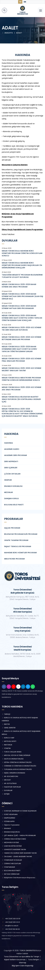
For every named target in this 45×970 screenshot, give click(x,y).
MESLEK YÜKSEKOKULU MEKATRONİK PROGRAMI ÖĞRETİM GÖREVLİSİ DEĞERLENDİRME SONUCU (21, 378)
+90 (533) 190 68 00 (12, 929)
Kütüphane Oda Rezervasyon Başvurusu (18, 878)
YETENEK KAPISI (8, 821)
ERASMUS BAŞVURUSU (11, 832)
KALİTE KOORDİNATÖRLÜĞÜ (13, 759)
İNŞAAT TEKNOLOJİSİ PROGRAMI (17, 546)
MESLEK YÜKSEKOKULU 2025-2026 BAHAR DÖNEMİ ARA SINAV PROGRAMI (19, 285)
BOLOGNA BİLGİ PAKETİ (14, 504)
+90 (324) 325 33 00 (12, 919)
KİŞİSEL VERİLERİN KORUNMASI (13, 773)
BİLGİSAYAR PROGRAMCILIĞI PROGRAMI (20, 534)
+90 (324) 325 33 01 (12, 922)
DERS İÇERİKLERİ (10, 467)
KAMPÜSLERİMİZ (8, 818)
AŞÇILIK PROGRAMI (12, 528)
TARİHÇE (6, 714)
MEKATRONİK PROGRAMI (14, 559)
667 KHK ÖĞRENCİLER (10, 874)
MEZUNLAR (8, 492)
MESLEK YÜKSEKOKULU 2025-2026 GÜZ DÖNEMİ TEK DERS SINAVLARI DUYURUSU (21, 328)
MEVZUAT (6, 780)
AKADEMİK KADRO (11, 449)
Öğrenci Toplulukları (11, 825)
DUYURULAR (7, 790)
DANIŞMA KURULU (11, 498)
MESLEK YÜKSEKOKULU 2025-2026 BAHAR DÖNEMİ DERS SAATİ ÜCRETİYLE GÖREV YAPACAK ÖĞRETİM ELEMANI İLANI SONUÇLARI (22, 318)
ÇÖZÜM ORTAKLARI (12, 474)
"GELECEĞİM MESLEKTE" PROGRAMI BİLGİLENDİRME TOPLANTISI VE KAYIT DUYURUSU (22, 276)
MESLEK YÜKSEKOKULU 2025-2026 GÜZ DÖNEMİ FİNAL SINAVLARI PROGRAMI (21, 359)
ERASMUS (6, 828)
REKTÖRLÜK (7, 745)
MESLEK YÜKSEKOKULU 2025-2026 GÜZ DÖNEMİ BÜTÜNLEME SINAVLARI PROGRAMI (21, 338)
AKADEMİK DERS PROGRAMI (15, 455)
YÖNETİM (6, 748)
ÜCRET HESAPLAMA (10, 814)
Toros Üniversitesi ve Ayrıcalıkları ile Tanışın (21, 956)
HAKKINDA (8, 443)
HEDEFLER (8, 480)
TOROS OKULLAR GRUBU (11, 752)
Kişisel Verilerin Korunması (14, 959)
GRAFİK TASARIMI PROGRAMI (16, 540)
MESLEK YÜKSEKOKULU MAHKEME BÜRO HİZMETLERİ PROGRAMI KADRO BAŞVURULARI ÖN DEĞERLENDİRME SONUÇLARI (22, 265)
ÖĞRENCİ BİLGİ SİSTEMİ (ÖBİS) (14, 839)
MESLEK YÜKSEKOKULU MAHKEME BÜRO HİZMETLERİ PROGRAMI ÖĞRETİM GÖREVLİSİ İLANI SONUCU (22, 253)
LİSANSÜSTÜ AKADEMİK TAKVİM (14, 849)
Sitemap (22, 962)
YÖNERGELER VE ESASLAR (12, 860)
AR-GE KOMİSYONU (10, 776)
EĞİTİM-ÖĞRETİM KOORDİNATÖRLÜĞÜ (17, 762)
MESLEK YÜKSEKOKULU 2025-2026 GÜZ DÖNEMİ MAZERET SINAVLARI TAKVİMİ (21, 369)
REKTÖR (6, 724)
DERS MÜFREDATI (11, 461)
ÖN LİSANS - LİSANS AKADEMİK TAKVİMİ (17, 856)
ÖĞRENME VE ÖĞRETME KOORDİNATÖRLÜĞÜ (19, 766)
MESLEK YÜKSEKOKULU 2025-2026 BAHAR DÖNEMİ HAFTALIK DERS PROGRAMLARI (19, 307)
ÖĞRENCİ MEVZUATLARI (11, 864)
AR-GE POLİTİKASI (9, 783)
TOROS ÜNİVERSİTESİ (27, 950)
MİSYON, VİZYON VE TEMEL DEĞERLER (16, 755)
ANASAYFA (7, 33)
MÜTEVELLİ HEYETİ (9, 741)
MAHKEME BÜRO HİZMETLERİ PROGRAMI (20, 552)
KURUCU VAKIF (8, 738)
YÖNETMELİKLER (8, 867)
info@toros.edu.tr (11, 926)
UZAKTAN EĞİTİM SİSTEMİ (12, 846)
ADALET (19, 33)
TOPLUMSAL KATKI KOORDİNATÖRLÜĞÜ (17, 769)
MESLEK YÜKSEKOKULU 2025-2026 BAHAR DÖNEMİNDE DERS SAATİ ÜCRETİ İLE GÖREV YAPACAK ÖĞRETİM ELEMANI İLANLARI (19, 349)
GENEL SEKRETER (8, 728)
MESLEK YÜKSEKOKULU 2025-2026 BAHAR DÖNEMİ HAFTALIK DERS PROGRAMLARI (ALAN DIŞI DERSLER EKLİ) (22, 296)
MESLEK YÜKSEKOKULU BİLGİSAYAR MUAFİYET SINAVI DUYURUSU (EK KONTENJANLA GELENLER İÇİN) (21, 399)
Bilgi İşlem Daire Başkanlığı (22, 965)
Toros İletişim (33, 959)
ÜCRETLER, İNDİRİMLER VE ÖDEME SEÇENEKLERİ (19, 811)
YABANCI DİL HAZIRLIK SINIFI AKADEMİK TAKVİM (19, 853)
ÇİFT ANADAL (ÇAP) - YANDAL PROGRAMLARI (19, 835)
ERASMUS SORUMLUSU (13, 486)
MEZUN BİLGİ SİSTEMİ (10, 842)
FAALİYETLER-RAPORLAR (11, 787)
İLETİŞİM (5, 794)
